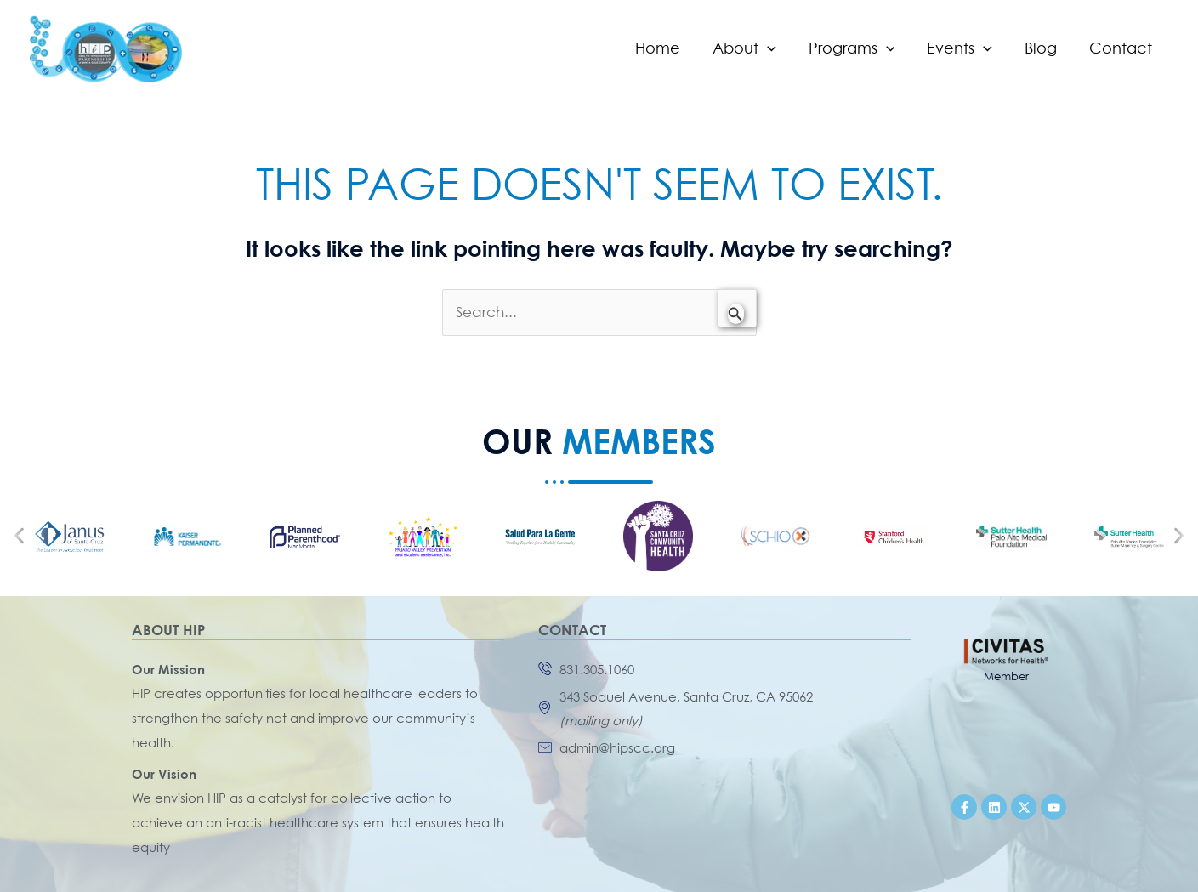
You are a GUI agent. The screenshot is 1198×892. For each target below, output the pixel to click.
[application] (775, 48)
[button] (19, 536)
